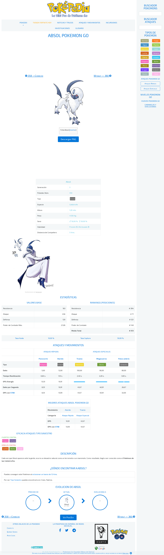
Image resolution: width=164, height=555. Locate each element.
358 (34, 75)
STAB (12, 393)
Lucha (5, 449)
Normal (145, 41)
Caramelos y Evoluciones (150, 106)
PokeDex (23, 23)
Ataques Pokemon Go (150, 79)
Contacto (10, 528)
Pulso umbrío (123, 359)
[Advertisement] (68, 56)
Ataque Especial (82, 415)
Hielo (156, 49)
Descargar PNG (68, 139)
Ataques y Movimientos (89, 23)
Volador (156, 57)
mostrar (73, 130)
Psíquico (43, 364)
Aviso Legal (11, 535)
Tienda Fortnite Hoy (42, 23)
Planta (156, 45)
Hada (20, 449)
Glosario (79, 28)
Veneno (156, 53)
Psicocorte (43, 359)
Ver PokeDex (68, 517)
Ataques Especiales (150, 89)
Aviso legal (126, 553)
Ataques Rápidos (150, 83)
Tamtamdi (38, 292)
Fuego (156, 41)
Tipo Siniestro (16, 480)
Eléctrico (79, 364)
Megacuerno (101, 359)
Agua (145, 45)
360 (102, 75)
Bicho (101, 364)
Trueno (79, 359)
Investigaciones (62, 28)
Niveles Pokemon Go (150, 95)
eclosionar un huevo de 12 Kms (44, 474)
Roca (145, 66)
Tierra (144, 57)
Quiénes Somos (12, 532)
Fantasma (13, 441)
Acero (144, 74)
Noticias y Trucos (65, 23)
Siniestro (72, 199)
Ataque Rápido (68, 415)
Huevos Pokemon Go (150, 101)
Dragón (145, 70)
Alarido (60, 359)
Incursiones (111, 23)
